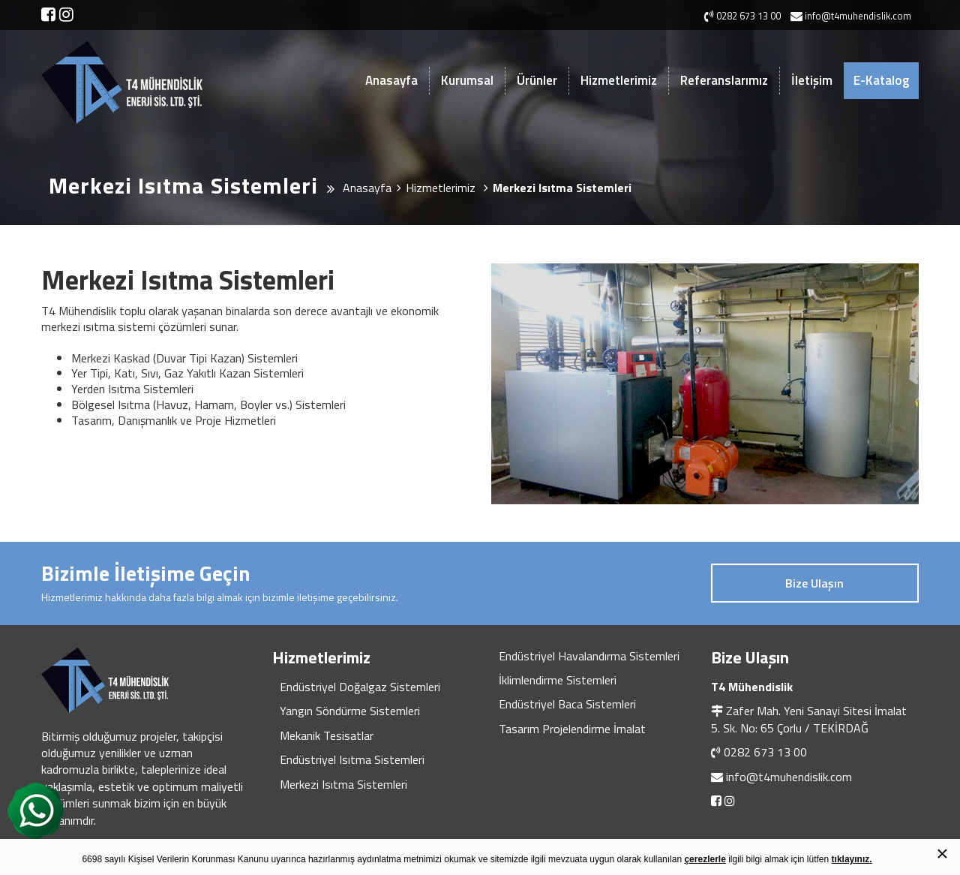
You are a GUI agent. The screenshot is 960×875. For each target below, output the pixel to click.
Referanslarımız (724, 80)
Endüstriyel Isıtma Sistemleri (352, 759)
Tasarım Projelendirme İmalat (572, 729)
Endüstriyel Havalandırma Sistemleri (589, 656)
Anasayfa (391, 80)
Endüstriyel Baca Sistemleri (567, 704)
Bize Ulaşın (814, 583)
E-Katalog (881, 80)
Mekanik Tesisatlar (327, 735)
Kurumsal (467, 80)
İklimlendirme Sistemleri (557, 680)
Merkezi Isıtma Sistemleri (343, 784)
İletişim (811, 80)
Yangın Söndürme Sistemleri (350, 711)
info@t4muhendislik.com (789, 777)
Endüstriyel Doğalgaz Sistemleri (360, 687)
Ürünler (537, 80)
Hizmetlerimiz (618, 80)
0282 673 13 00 (765, 752)
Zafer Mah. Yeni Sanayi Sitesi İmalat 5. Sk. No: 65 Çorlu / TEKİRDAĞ (809, 719)
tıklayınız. (852, 859)
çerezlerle (704, 859)
